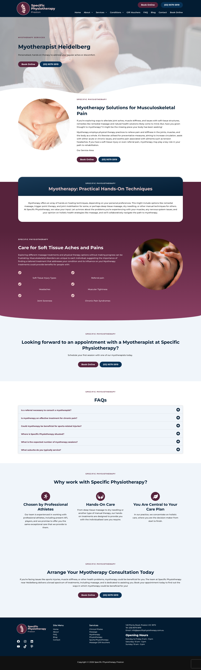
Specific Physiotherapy (38, 209)
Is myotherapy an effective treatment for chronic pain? (49, 418)
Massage (93, 632)
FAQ (145, 12)
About (88, 12)
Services (101, 12)
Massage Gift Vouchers (99, 642)
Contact (163, 12)
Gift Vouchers (133, 12)
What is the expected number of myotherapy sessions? (49, 442)
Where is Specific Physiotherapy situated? (42, 434)
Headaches (44, 289)
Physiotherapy (95, 637)
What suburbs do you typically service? (41, 450)
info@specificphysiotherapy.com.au (148, 630)
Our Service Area (85, 150)
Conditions (117, 12)
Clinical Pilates (96, 629)
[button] (91, 12)
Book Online (148, 4)
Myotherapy (83, 132)
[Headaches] (19, 284)
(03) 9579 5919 (172, 4)
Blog (153, 12)
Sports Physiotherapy (98, 640)
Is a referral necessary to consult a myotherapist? (46, 410)
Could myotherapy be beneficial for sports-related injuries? (51, 426)
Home (78, 12)
